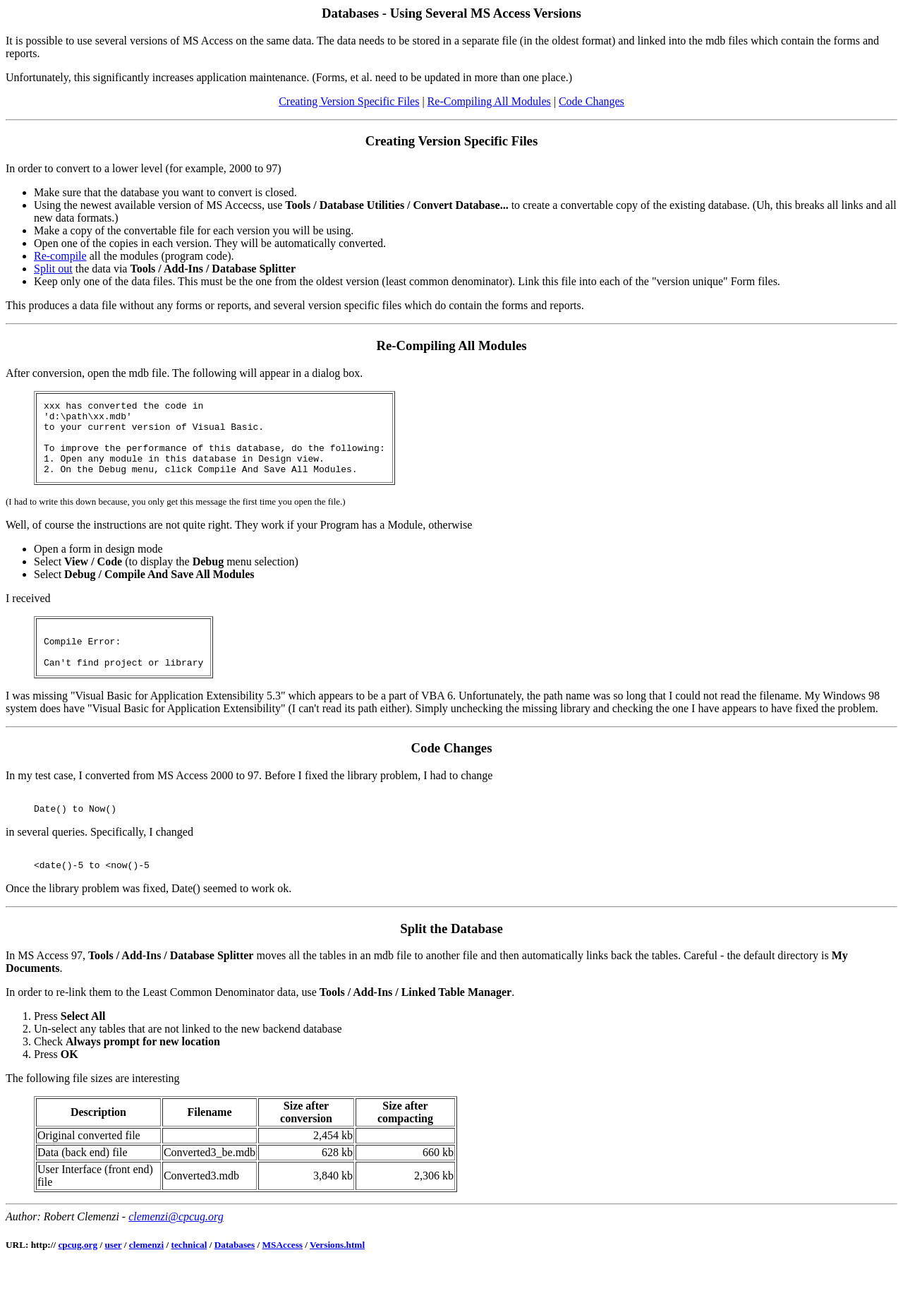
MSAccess (282, 1276)
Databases (234, 1276)
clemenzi (146, 1276)
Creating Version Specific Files (349, 101)
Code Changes (591, 101)
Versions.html (337, 1276)
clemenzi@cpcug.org (176, 1248)
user (112, 1276)
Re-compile (60, 256)
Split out (53, 269)
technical (189, 1276)
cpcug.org (77, 1276)
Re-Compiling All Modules (489, 101)
